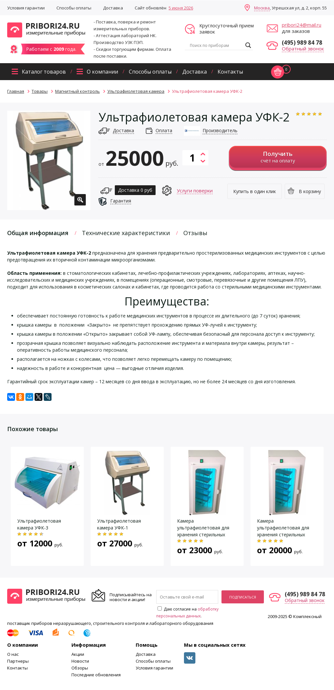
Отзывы (195, 233)
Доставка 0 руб (135, 190)
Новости (80, 661)
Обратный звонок (303, 48)
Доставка (113, 8)
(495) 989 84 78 (302, 42)
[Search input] (216, 45)
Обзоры (79, 668)
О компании (102, 71)
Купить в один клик (254, 191)
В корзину (310, 191)
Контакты (230, 71)
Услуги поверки (195, 190)
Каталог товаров (44, 71)
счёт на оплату (278, 157)
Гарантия (120, 201)
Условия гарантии (26, 8)
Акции (77, 654)
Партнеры (18, 661)
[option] (48, 160)
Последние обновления (96, 675)
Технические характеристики (126, 233)
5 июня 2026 (181, 8)
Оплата (164, 130)
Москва (262, 8)
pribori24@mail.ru (301, 24)
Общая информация (37, 233)
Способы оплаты (73, 8)
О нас (13, 654)
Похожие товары (32, 429)
